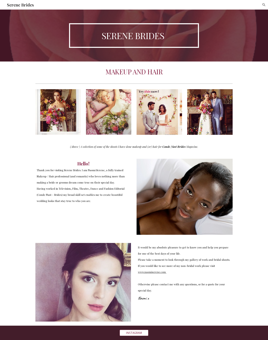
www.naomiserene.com (152, 272)
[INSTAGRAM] (134, 332)
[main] (134, 35)
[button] (264, 5)
